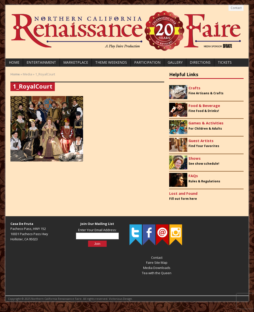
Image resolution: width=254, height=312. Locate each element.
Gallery (175, 62)
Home (14, 62)
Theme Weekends (111, 62)
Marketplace (75, 62)
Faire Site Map (156, 262)
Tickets (225, 62)
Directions (200, 62)
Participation (147, 62)
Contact (236, 8)
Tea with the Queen (156, 273)
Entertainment (41, 62)
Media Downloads (156, 267)
